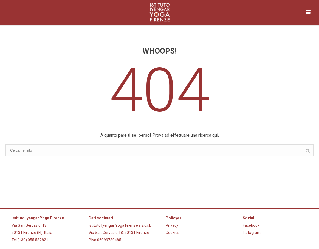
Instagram (252, 232)
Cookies (172, 232)
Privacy (172, 225)
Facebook (251, 225)
